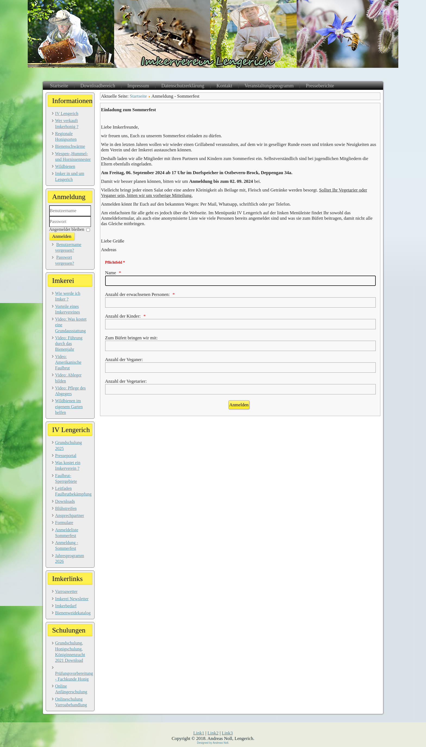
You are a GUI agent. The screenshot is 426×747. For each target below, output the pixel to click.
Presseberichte (320, 85)
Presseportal (65, 455)
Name (110, 272)
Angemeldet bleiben (66, 229)
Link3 (227, 733)
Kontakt (224, 85)
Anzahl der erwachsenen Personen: (137, 294)
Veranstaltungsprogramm (269, 85)
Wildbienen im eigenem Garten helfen (69, 406)
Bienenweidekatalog (73, 613)
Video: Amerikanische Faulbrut (68, 362)
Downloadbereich (97, 85)
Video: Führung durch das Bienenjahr (69, 344)
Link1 (198, 733)
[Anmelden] (238, 404)
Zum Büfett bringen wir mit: (131, 337)
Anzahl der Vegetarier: (126, 381)
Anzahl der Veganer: (124, 359)
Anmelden (61, 236)
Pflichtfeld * (115, 262)
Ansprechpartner (69, 515)
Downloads (65, 501)
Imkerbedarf (66, 606)
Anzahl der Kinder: (123, 316)
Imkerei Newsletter (72, 598)
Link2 (213, 733)
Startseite (59, 85)
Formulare (64, 522)
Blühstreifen (66, 508)
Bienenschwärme (70, 146)
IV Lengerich (66, 113)
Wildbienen (65, 166)
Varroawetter (66, 591)
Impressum (138, 85)
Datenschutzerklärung (182, 85)
